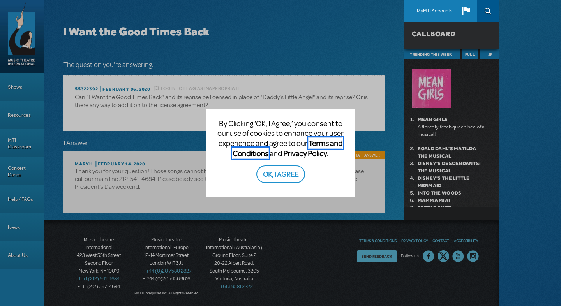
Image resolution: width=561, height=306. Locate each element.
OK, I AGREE (280, 173)
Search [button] (488, 11)
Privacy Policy (305, 153)
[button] (466, 11)
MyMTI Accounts (434, 11)
